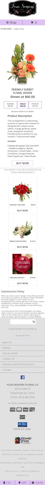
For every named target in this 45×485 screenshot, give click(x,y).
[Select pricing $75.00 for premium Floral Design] (35, 104)
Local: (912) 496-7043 (22, 397)
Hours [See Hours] (37, 482)
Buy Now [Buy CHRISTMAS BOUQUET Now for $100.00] (22, 283)
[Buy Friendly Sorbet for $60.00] (22, 163)
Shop (11, 22)
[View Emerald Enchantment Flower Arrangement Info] (22, 228)
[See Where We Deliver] (22, 335)
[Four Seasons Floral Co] (22, 16)
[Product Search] (23, 321)
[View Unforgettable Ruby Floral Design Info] (22, 191)
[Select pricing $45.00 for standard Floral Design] (10, 104)
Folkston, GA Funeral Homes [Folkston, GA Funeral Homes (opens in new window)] (15, 450)
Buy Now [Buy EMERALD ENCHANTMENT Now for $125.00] (22, 246)
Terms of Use (22, 475)
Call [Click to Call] (7, 482)
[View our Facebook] (22, 378)
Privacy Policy (12, 471)
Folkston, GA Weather (11, 463)
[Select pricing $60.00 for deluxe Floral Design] (23, 104)
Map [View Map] (23, 482)
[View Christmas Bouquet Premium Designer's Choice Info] (22, 264)
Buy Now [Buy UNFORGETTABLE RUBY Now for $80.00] (22, 210)
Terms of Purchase (30, 471)
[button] (22, 424)
